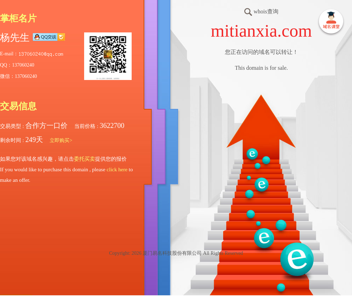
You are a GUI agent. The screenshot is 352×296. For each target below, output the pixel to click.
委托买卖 (84, 159)
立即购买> (61, 140)
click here (117, 169)
